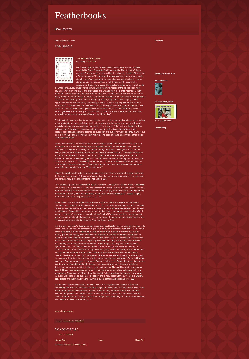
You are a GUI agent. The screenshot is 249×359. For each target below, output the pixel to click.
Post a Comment (66, 334)
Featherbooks (80, 15)
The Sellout (81, 58)
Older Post (139, 340)
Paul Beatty (95, 58)
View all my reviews (64, 311)
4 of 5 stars (91, 61)
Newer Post (60, 340)
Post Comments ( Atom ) (76, 345)
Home (100, 340)
